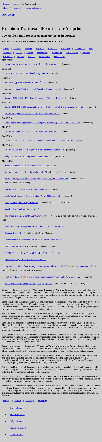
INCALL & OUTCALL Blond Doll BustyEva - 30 (26, 73)
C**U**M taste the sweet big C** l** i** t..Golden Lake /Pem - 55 (34, 240)
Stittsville (40, 49)
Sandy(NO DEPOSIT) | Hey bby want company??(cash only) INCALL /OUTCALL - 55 (42, 123)
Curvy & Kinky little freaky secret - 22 (21, 202)
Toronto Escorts (17, 408)
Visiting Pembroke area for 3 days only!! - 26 (24, 172)
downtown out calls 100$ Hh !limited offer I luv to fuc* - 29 (30, 165)
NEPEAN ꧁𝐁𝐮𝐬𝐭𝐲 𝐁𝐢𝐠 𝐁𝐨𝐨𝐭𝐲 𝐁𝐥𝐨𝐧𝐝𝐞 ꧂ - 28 (25, 82)
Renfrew (86, 52)
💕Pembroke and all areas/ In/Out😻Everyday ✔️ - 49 (28, 216)
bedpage (6, 400)
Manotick (7, 52)
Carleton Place (72, 52)
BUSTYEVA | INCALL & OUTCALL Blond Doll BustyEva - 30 (32, 64)
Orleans (29, 52)
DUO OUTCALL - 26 (14, 246)
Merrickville (44, 56)
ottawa (16, 4)
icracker (18, 400)
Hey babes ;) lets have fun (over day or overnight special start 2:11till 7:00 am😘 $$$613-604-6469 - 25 (49, 266)
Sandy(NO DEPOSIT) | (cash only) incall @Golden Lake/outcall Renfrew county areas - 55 (44, 107)
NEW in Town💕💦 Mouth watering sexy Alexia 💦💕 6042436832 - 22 (36, 179)
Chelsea (19, 52)
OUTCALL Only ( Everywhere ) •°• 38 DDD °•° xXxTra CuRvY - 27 (34, 226)
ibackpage (30, 400)
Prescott (31, 56)
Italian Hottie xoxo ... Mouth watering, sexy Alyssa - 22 (28, 283)
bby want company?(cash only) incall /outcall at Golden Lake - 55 (33, 89)
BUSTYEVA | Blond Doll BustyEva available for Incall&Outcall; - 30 (34, 150)
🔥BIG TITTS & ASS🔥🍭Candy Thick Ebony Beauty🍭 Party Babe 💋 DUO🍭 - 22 (42, 277)
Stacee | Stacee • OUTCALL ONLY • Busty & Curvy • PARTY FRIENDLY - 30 (39, 141)
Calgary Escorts (17, 421)
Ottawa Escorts (16, 434)
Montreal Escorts (17, 414)
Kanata (6, 49)
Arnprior (20, 56)
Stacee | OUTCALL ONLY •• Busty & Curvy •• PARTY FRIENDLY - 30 (36, 98)
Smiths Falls (59, 56)
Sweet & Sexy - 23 (13, 233)
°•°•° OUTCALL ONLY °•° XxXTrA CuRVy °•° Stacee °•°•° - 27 (32, 253)
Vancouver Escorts (18, 428)
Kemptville (57, 52)
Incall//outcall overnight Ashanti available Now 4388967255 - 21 (32, 196)
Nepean (28, 49)
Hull (91, 49)
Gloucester (65, 49)
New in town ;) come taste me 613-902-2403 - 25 (26, 189)
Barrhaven (52, 49)
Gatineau (17, 49)
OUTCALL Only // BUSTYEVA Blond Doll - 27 (25, 259)
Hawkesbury (42, 52)
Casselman (7, 56)
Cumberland (80, 49)
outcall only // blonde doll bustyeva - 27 (22, 209)
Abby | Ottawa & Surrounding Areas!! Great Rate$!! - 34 (29, 156)
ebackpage (42, 400)
